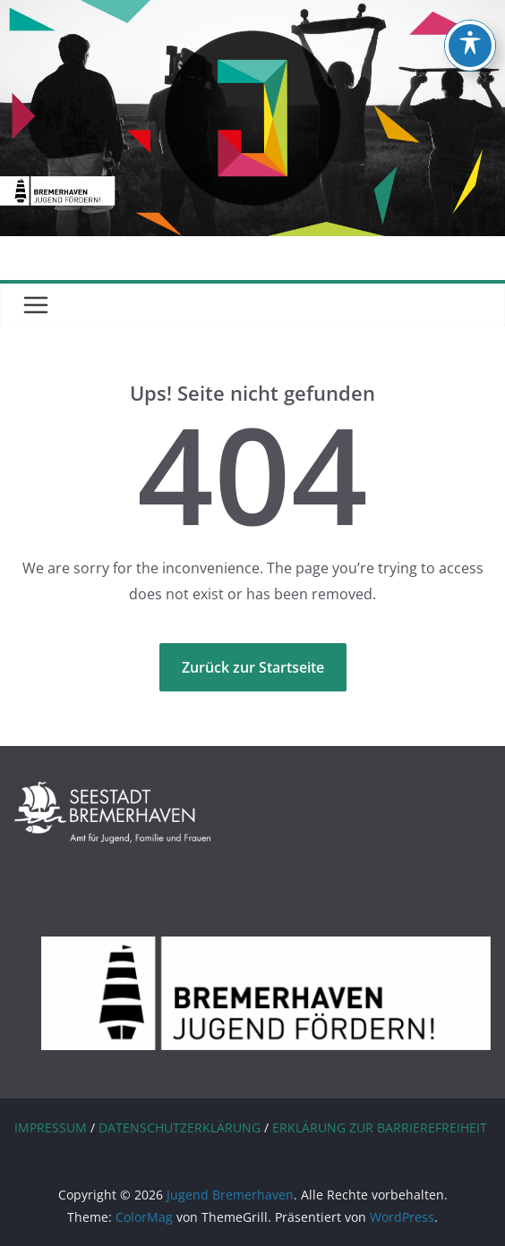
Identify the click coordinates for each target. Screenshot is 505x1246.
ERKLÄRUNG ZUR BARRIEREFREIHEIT (379, 1127)
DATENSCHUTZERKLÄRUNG (179, 1127)
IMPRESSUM (50, 1127)
